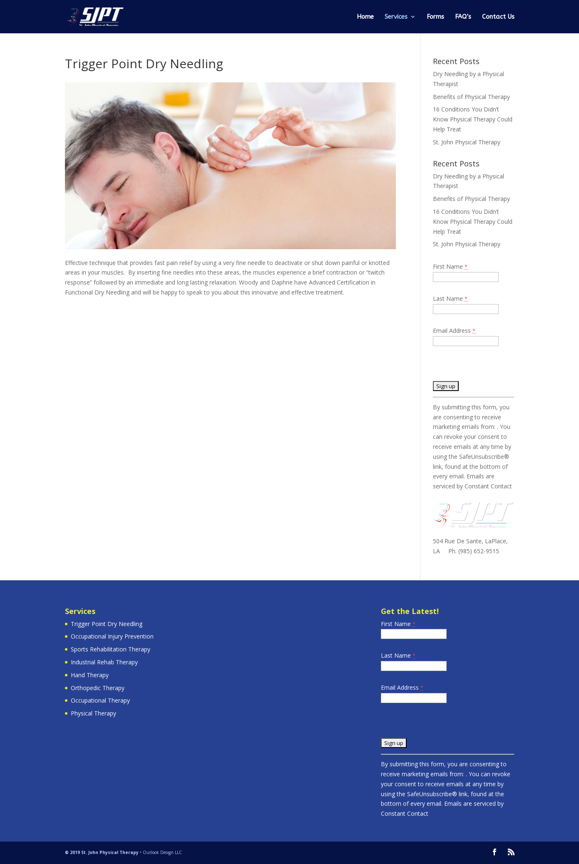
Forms (435, 17)
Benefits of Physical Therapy (471, 97)
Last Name (450, 298)
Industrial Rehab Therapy (104, 662)
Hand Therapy (90, 675)
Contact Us (498, 17)
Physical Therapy (93, 713)
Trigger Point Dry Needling (106, 624)
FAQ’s (463, 17)
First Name (450, 266)
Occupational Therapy (100, 700)
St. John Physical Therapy (466, 142)
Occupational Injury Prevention (112, 636)
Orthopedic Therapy (97, 688)
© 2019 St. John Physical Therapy (102, 852)
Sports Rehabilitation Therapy (110, 649)
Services (396, 17)
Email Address (454, 330)
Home (365, 17)
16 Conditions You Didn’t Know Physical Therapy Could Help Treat (472, 119)
